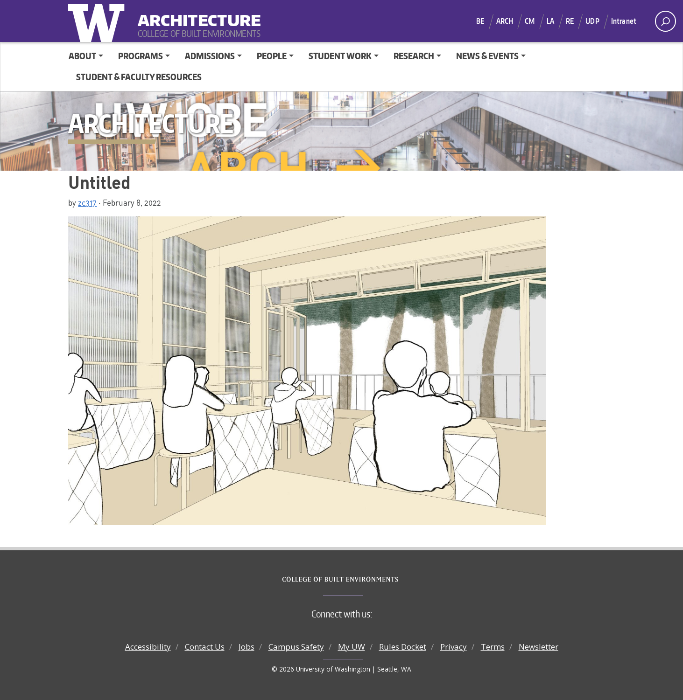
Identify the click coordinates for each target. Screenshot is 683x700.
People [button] (272, 56)
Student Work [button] (340, 56)
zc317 (87, 202)
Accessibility (148, 646)
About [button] (82, 56)
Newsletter (538, 646)
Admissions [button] (210, 56)
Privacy (453, 646)
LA (550, 21)
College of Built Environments (360, 580)
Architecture (195, 14)
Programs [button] (140, 56)
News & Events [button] (487, 56)
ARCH (505, 21)
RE (570, 21)
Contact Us (205, 646)
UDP (592, 21)
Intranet (623, 21)
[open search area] (665, 21)
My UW (351, 646)
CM (530, 21)
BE (480, 21)
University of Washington (98, 21)
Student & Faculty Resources (139, 77)
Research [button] (414, 56)
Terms (493, 646)
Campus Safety (296, 646)
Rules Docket (402, 646)
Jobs (246, 646)
